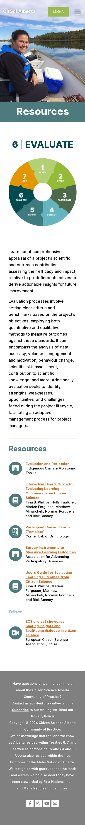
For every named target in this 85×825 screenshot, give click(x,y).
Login (58, 11)
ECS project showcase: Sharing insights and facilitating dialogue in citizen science (51, 628)
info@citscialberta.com (53, 703)
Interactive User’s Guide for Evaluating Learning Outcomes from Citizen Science (50, 491)
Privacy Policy (42, 716)
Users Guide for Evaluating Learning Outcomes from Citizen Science (49, 577)
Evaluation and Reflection (47, 464)
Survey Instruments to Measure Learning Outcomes (51, 549)
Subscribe (20, 710)
